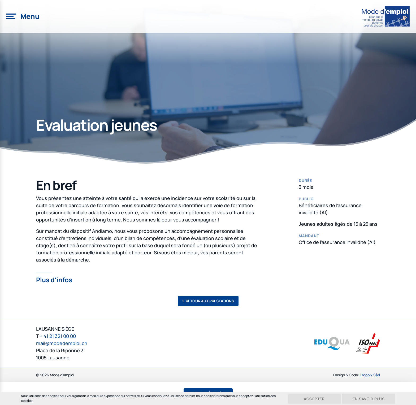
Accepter (314, 398)
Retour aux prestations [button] (208, 300)
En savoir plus (369, 398)
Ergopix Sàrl (370, 374)
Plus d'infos (54, 279)
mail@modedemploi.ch (61, 343)
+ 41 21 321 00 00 (58, 336)
